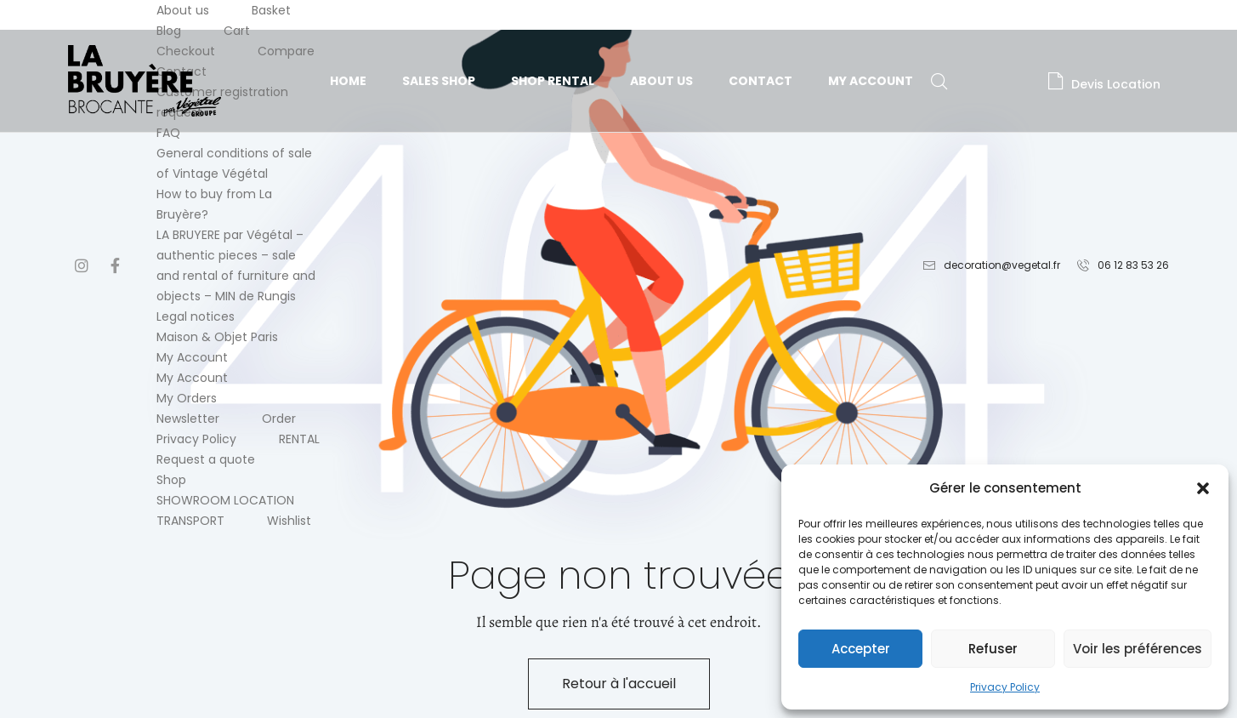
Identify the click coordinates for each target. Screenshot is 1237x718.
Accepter (860, 649)
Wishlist (289, 520)
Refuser (993, 649)
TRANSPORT (190, 520)
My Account (192, 357)
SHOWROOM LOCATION (225, 500)
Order (279, 418)
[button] (1202, 488)
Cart (237, 30)
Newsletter (187, 418)
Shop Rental (552, 80)
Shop (171, 479)
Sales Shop (438, 80)
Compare (286, 51)
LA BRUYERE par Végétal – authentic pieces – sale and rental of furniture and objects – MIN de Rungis (235, 265)
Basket (271, 10)
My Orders (186, 398)
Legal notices (195, 316)
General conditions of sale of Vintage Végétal (234, 163)
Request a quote (205, 459)
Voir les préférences (1137, 649)
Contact (760, 80)
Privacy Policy (1005, 687)
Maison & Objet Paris (217, 336)
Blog (168, 30)
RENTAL (299, 438)
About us (182, 10)
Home (348, 80)
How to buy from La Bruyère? (214, 204)
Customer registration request (222, 102)
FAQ (168, 132)
